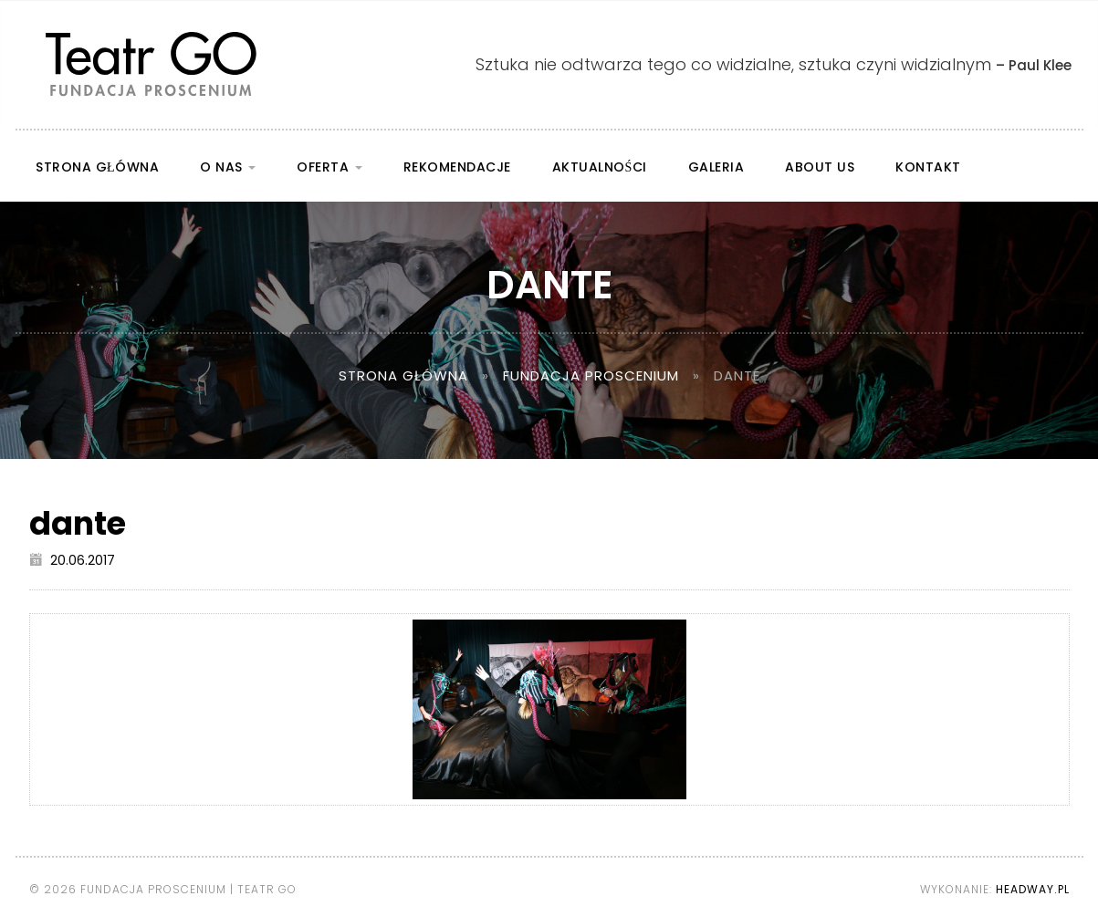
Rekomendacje (457, 167)
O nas (228, 167)
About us (819, 167)
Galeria (716, 167)
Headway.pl (1033, 889)
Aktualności (599, 167)
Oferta (329, 167)
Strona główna (97, 167)
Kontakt (928, 167)
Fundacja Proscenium (591, 375)
